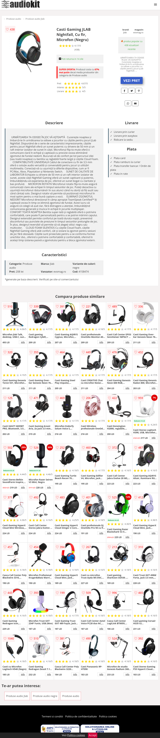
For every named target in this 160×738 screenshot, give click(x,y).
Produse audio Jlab (35, 18)
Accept (93, 735)
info (23, 342)
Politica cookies (108, 716)
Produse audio (13, 18)
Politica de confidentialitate (81, 716)
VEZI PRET (131, 80)
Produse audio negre (45, 696)
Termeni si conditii (52, 716)
